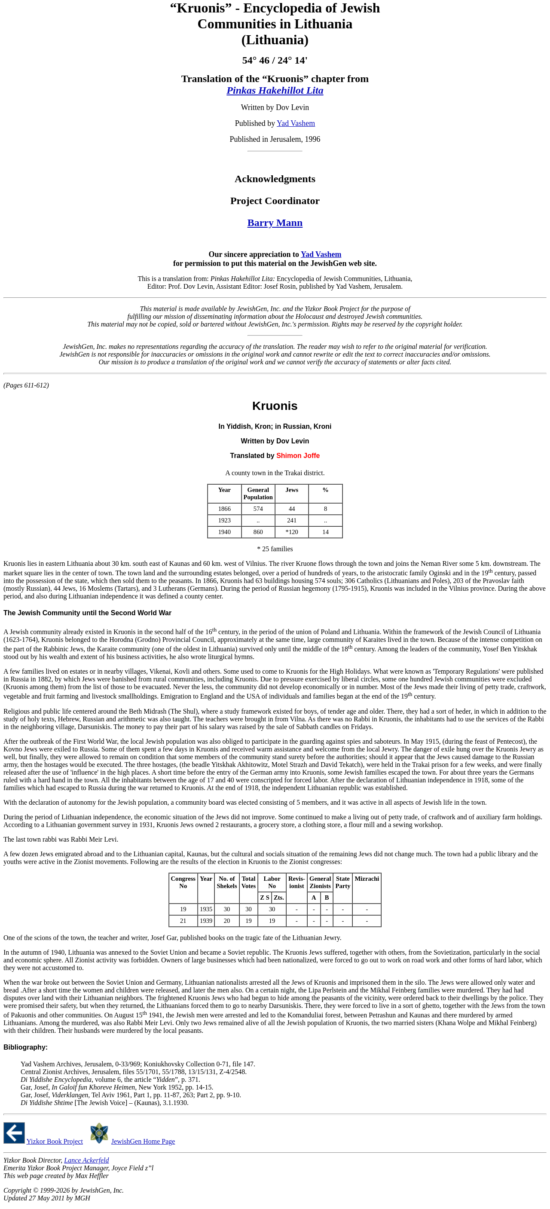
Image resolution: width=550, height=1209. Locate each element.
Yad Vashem (296, 123)
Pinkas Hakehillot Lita (274, 90)
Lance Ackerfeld (86, 1160)
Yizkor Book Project (54, 1141)
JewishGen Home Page (143, 1141)
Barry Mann (275, 222)
